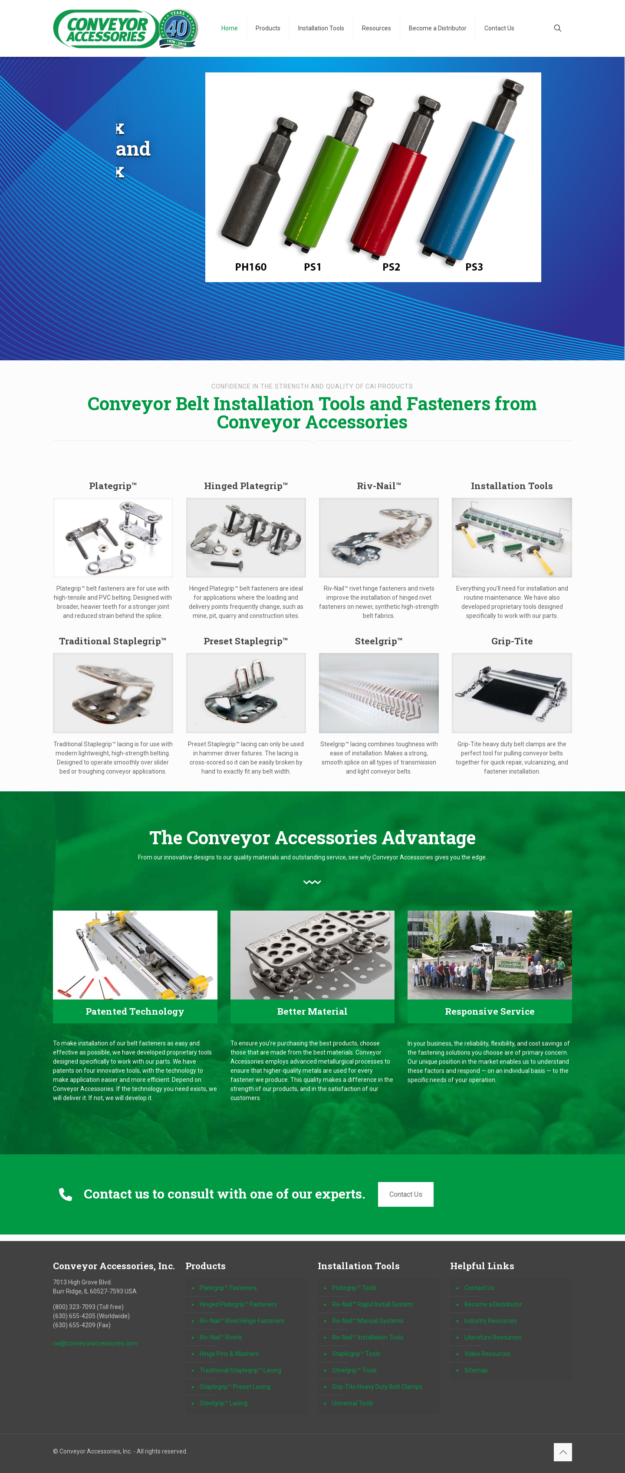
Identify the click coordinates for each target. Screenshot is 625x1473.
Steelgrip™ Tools (354, 1370)
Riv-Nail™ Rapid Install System (372, 1304)
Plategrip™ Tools (354, 1287)
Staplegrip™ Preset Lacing (235, 1386)
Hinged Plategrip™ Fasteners (238, 1304)
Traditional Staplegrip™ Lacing (240, 1370)
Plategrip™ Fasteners (228, 1287)
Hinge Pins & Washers (229, 1353)
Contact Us (403, 1194)
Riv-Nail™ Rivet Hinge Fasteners (242, 1320)
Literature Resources (493, 1337)
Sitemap (476, 1370)
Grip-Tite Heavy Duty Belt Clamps (377, 1386)
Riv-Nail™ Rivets (221, 1337)
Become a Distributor (493, 1304)
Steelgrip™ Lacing (223, 1403)
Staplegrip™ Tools (356, 1353)
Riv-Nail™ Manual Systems (368, 1320)
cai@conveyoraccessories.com (95, 1343)
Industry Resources (490, 1320)
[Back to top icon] (563, 1452)
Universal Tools (352, 1403)
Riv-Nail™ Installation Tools (368, 1337)
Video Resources (487, 1353)
